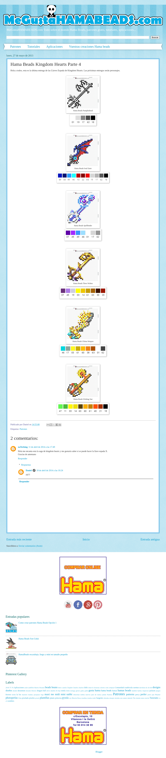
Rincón (74, 698)
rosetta (89, 698)
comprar (111, 687)
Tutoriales (33, 46)
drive (48, 691)
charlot (80, 687)
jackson (152, 691)
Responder (22, 458)
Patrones (15, 46)
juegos (158, 691)
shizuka (106, 698)
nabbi (69, 694)
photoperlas (12, 697)
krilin (14, 695)
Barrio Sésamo (39, 687)
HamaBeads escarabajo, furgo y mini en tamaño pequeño (43, 654)
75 (10, 687)
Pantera (109, 695)
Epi (59, 691)
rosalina (84, 698)
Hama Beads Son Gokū (29, 639)
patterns (130, 694)
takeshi (129, 698)
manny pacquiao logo (36, 695)
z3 (6, 701)
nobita (82, 695)
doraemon (21, 691)
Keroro (8, 694)
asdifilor (31, 687)
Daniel (29, 470)
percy (137, 694)
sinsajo (111, 698)
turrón (147, 698)
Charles (75, 687)
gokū (86, 691)
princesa (58, 698)
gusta (91, 690)
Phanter (157, 695)
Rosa (79, 698)
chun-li (90, 687)
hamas (114, 691)
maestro (24, 695)
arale (26, 687)
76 (12, 687)
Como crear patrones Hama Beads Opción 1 (38, 623)
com (106, 687)
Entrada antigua (150, 539)
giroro (78, 691)
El (57, 691)
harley (140, 691)
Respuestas (26, 465)
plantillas (44, 697)
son (121, 698)
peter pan (151, 695)
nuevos (88, 695)
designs (157, 687)
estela (63, 691)
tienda (138, 698)
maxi (47, 694)
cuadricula (128, 687)
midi (57, 694)
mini (63, 694)
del (151, 687)
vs (159, 698)
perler (144, 694)
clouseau (96, 687)
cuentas (136, 687)
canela (64, 687)
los (20, 694)
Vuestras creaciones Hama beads (89, 46)
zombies (11, 701)
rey (70, 698)
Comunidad (119, 687)
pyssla (65, 697)
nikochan (76, 695)
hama (98, 690)
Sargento (99, 698)
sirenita (117, 698)
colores (102, 687)
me (52, 694)
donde (15, 691)
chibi (86, 687)
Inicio (86, 539)
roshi (94, 698)
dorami (28, 691)
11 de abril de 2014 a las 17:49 (41, 447)
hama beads (106, 690)
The (134, 698)
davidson (142, 687)
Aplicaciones (54, 46)
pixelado (25, 698)
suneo (125, 698)
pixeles (32, 698)
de (149, 687)
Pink (20, 698)
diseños (9, 690)
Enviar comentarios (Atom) (30, 546)
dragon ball (41, 691)
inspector (145, 691)
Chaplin (69, 687)
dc (147, 687)
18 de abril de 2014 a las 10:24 (49, 470)
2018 (7, 687)
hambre (134, 691)
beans (55, 687)
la (17, 694)
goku (82, 691)
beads (48, 687)
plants (52, 698)
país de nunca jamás (98, 695)
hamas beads (124, 690)
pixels (37, 698)
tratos (143, 698)
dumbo (53, 691)
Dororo (33, 691)
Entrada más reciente (19, 539)
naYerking (23, 447)
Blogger (99, 752)
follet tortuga (70, 691)
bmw (60, 687)
